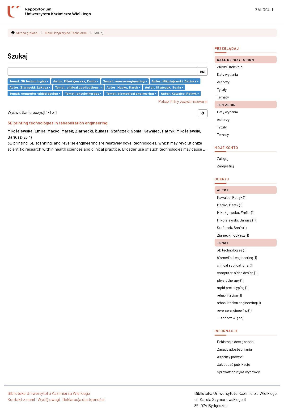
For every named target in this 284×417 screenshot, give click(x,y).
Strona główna (27, 33)
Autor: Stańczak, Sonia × (164, 87)
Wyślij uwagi (49, 399)
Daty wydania (227, 74)
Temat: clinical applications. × (78, 87)
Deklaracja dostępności (235, 341)
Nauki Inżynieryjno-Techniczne (66, 33)
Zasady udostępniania (234, 349)
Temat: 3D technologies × (28, 81)
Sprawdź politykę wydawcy (238, 372)
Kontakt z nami (21, 399)
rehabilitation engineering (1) (239, 302)
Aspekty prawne (230, 356)
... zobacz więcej (230, 317)
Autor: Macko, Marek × (123, 87)
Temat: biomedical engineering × (131, 93)
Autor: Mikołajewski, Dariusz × (175, 81)
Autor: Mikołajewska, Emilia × (75, 81)
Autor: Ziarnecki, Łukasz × (29, 87)
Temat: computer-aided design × (34, 93)
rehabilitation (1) (229, 295)
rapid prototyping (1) (232, 287)
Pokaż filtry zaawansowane (183, 101)
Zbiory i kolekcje (229, 66)
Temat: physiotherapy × (83, 93)
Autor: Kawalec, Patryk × (180, 93)
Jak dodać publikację (233, 364)
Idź (202, 71)
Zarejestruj (225, 166)
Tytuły (222, 89)
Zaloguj (223, 158)
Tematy (223, 97)
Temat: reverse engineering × (125, 81)
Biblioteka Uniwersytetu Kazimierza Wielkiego (49, 393)
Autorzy (223, 82)
